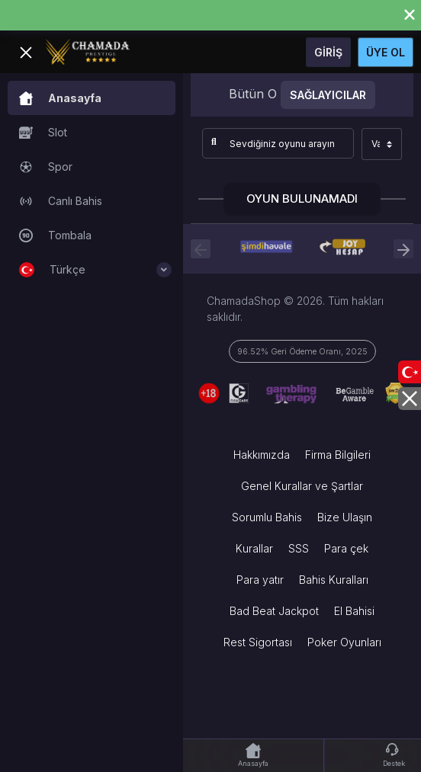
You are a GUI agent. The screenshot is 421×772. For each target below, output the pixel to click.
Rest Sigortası (257, 642)
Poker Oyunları (344, 642)
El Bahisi (354, 610)
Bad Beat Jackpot (274, 610)
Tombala (55, 235)
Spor (45, 167)
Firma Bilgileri (338, 454)
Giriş (328, 52)
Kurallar (254, 548)
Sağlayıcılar (328, 94)
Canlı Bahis (60, 201)
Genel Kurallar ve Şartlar (302, 485)
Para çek (346, 548)
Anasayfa (60, 98)
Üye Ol (385, 52)
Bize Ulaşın (344, 517)
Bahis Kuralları (333, 579)
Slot (43, 132)
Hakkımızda (261, 454)
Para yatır (260, 579)
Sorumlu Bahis (267, 517)
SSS (298, 548)
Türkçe (95, 269)
